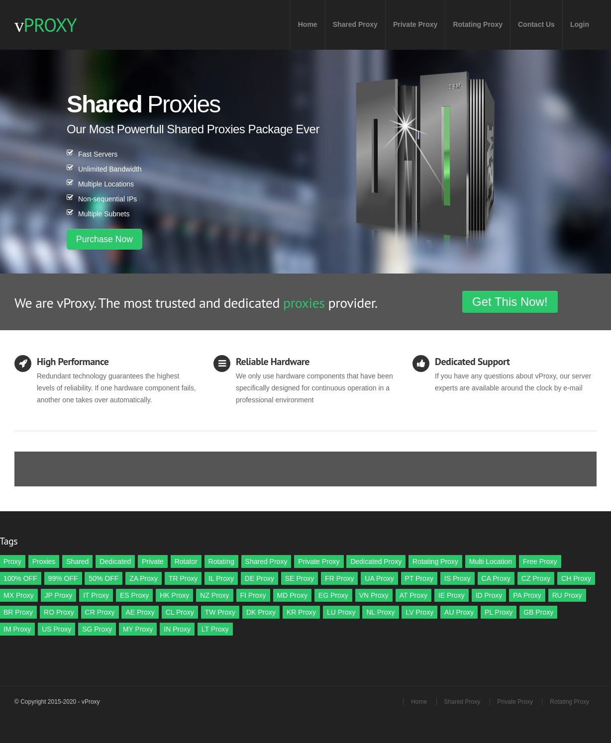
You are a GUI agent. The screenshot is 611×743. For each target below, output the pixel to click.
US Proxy (56, 629)
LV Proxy (419, 612)
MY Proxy (138, 629)
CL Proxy (180, 612)
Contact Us (536, 24)
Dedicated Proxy (376, 561)
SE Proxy (299, 578)
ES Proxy (134, 595)
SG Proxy (97, 629)
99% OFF (63, 578)
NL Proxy (380, 612)
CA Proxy (496, 578)
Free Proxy (540, 561)
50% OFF (103, 578)
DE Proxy (259, 578)
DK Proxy (261, 612)
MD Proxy (292, 595)
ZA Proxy (143, 578)
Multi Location (490, 561)
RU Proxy (567, 595)
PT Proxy (419, 578)
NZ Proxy (214, 595)
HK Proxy (174, 595)
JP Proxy (59, 595)
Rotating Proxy (478, 24)
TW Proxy (220, 612)
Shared (77, 561)
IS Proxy (457, 578)
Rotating (221, 561)
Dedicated (115, 561)
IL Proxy (221, 578)
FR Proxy (339, 578)
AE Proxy (139, 612)
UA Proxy (379, 578)
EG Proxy (333, 595)
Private (153, 561)
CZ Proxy (535, 578)
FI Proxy (253, 595)
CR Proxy (100, 612)
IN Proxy (177, 629)
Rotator (186, 561)
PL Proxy (498, 612)
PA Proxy (527, 595)
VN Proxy (374, 595)
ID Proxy (489, 595)
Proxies (44, 561)
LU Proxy (341, 612)
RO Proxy (59, 612)
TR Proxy (183, 578)
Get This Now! (510, 301)
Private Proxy (415, 24)
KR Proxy (301, 612)
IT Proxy (96, 595)
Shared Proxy (355, 24)
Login (579, 24)
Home (307, 24)
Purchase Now (104, 239)
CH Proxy (576, 578)
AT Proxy (413, 595)
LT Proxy (215, 629)
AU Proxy (459, 612)
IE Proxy (451, 595)
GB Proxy (538, 612)
